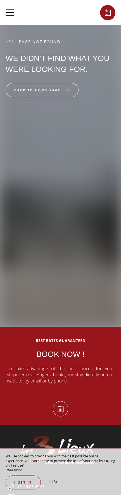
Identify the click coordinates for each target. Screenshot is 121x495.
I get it (23, 482)
